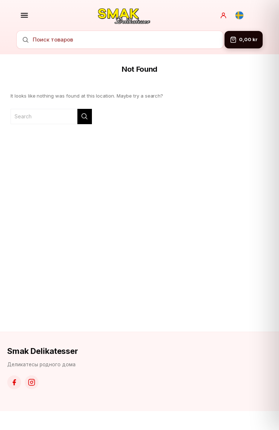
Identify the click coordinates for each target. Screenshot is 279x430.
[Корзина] (244, 39)
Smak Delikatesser (42, 351)
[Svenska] (239, 15)
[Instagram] (32, 382)
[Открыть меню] (24, 15)
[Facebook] (14, 382)
